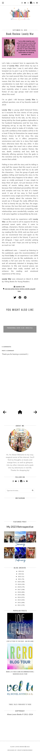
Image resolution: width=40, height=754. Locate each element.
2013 (19, 600)
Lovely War (6, 279)
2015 (19, 594)
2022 (20, 576)
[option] (20, 323)
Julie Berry (22, 289)
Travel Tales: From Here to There (20, 704)
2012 (19, 602)
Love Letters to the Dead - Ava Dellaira (20, 641)
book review (7, 289)
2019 (19, 584)
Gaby (12, 256)
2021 (20, 579)
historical (17, 289)
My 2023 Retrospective (20, 526)
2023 (20, 574)
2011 (19, 605)
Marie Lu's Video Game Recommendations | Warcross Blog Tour (20, 672)
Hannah (20, 86)
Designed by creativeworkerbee (20, 750)
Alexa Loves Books (17, 746)
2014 (19, 597)
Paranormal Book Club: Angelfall (20, 328)
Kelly (30, 86)
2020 (19, 581)
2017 (19, 589)
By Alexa (13, 289)
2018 (19, 587)
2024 (20, 571)
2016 (19, 592)
